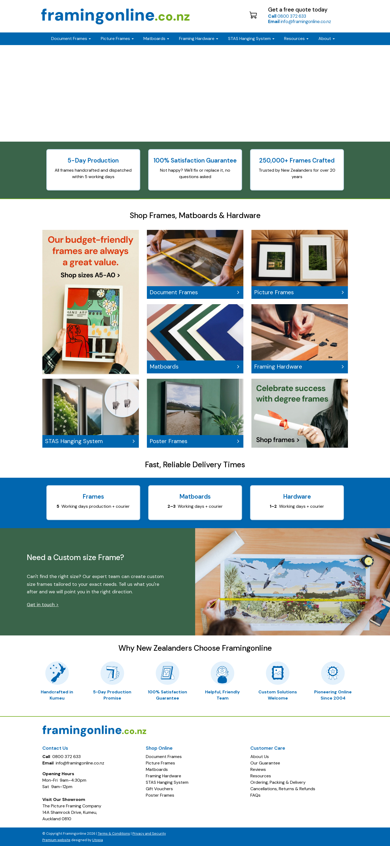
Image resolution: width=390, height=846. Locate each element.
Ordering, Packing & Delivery (278, 782)
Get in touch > (43, 605)
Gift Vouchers (159, 789)
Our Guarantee (265, 763)
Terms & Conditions (114, 833)
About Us (259, 756)
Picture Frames (299, 292)
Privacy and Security (149, 833)
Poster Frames (194, 441)
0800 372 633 (287, 16)
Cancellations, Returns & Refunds (282, 789)
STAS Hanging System (90, 441)
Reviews (258, 769)
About (326, 38)
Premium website (56, 840)
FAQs (255, 795)
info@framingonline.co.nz (299, 21)
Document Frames (194, 292)
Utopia (97, 840)
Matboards (194, 366)
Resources (296, 38)
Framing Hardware (299, 366)
